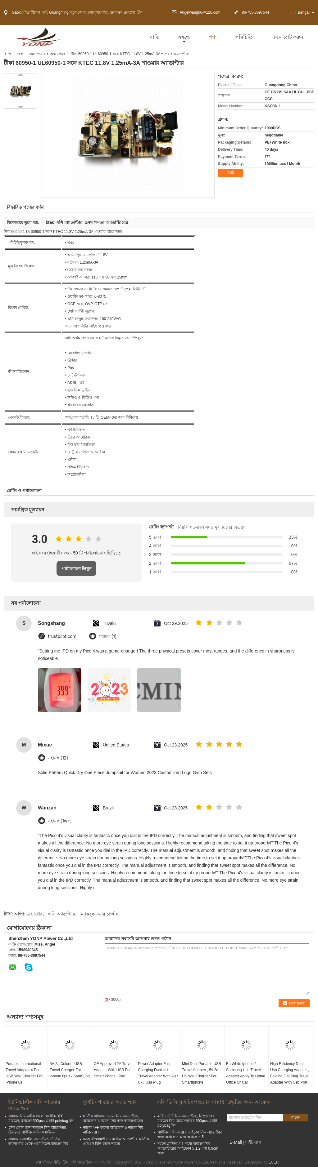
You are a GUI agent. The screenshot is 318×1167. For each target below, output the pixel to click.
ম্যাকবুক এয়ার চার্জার (99, 913)
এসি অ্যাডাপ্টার (61, 913)
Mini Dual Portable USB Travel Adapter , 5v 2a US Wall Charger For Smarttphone (201, 1073)
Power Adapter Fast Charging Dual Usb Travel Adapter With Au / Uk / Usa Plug (158, 1073)
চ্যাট (230, 173)
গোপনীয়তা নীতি (48, 1162)
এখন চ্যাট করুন (287, 37)
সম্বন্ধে (184, 37)
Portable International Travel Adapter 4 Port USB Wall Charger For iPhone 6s (24, 1073)
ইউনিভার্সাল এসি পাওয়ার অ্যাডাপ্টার (34, 1105)
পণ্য (213, 37)
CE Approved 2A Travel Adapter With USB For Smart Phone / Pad (113, 1070)
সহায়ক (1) (107, 636)
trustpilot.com (62, 636)
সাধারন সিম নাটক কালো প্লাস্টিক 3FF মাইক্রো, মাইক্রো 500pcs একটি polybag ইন (40, 1118)
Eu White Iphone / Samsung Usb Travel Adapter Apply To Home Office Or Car (245, 1073)
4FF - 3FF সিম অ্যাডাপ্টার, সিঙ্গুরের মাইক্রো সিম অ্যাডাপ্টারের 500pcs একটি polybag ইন (187, 1121)
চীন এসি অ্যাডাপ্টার (77, 1162)
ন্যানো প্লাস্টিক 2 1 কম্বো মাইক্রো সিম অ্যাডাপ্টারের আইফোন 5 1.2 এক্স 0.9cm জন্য (187, 1148)
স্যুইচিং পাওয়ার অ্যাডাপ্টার (110, 1102)
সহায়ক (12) (58, 758)
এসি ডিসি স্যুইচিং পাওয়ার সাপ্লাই (190, 1102)
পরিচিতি (244, 37)
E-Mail (235, 1142)
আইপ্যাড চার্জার (28, 913)
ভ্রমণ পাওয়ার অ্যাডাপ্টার (47, 54)
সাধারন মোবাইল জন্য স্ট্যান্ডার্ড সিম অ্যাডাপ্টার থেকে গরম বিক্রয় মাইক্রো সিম (38, 1141)
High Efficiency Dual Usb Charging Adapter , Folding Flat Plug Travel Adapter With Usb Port (289, 1073)
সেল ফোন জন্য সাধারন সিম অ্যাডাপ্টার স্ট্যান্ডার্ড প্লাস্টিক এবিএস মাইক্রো (37, 1129)
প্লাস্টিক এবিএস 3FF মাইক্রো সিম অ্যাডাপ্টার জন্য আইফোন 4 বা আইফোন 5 (189, 1134)
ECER (273, 1162)
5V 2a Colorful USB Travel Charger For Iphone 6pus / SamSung (70, 1070)
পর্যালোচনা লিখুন (76, 568)
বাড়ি (154, 37)
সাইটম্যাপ (253, 1142)
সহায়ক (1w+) (59, 821)
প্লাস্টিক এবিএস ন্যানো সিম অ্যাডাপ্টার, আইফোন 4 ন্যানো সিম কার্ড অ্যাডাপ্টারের (113, 1118)
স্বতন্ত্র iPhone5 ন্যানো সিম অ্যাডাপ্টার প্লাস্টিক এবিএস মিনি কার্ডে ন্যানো (116, 1141)
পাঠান (296, 1117)
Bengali (306, 12)
